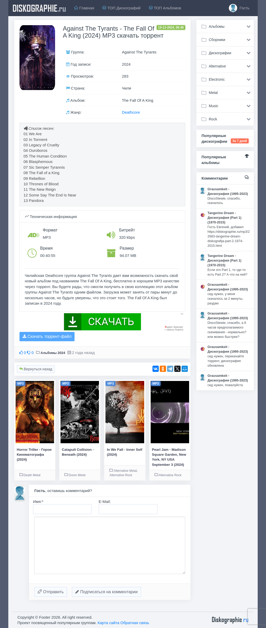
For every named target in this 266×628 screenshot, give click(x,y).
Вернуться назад (35, 369)
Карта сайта (108, 622)
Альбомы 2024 (53, 353)
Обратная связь (135, 622)
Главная (84, 8)
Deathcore (131, 112)
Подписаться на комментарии (106, 592)
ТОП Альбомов (165, 8)
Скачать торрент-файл (47, 336)
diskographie (39, 8)
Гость (239, 8)
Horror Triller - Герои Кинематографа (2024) (34, 455)
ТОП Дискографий (121, 8)
